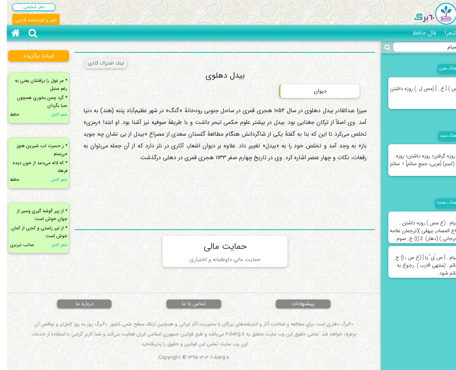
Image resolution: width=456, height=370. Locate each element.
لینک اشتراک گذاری (99, 63)
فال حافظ (417, 33)
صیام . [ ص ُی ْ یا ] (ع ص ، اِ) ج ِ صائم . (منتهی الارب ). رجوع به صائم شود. (420, 261)
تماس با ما (187, 303)
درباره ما (78, 303)
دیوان (313, 91)
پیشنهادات (296, 303)
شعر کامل (53, 114)
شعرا (444, 33)
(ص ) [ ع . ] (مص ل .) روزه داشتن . (418, 89)
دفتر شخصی (27, 7)
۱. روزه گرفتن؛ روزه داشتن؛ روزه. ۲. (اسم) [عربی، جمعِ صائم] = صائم (418, 156)
